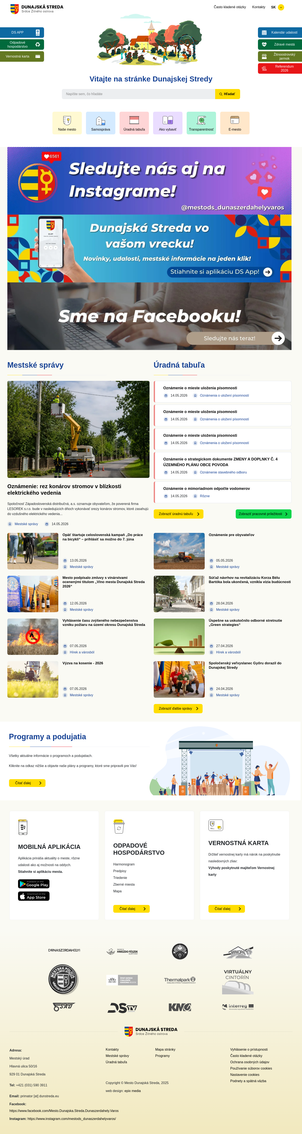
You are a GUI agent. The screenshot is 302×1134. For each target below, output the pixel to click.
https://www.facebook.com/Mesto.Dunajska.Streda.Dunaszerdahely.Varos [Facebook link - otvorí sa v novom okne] (64, 1111)
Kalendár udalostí (284, 32)
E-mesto (235, 129)
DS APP (18, 32)
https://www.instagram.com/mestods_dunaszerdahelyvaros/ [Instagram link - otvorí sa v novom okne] (71, 1119)
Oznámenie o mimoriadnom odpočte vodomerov (206, 488)
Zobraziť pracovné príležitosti (260, 514)
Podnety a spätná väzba (248, 1081)
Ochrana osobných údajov (249, 1062)
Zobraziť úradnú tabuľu (176, 514)
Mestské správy (117, 1056)
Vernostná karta (17, 56)
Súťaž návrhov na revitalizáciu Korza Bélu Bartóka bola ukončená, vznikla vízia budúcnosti (250, 580)
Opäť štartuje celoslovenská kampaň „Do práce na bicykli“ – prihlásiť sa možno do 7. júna (102, 537)
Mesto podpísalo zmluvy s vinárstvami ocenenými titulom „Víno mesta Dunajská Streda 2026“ (103, 582)
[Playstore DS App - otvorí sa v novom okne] (33, 882)
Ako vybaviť (167, 129)
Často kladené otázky (230, 7)
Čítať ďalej (23, 783)
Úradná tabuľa (134, 129)
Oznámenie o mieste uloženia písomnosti (200, 388)
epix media (133, 1091)
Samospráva (100, 129)
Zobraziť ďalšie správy (175, 708)
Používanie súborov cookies (251, 1068)
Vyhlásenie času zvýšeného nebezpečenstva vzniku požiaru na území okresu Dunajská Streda (103, 623)
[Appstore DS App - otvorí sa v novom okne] (33, 895)
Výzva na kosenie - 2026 (82, 663)
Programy (162, 1056)
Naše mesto (67, 129)
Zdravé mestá (284, 44)
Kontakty (258, 7)
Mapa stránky (165, 1049)
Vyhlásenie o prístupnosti (249, 1049)
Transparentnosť (201, 129)
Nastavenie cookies (244, 1074)
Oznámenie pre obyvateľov (231, 535)
